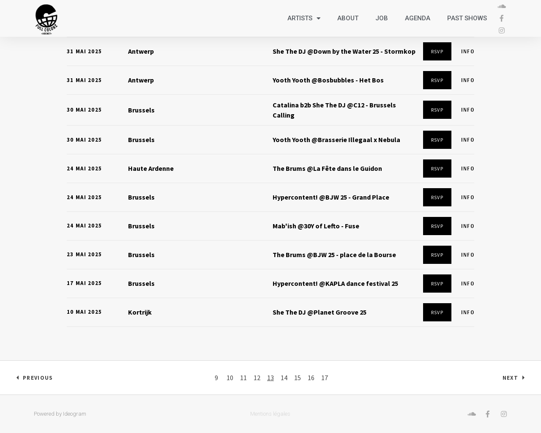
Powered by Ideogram (60, 414)
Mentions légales (270, 414)
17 (324, 377)
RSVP (437, 51)
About (347, 18)
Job (381, 18)
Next (510, 377)
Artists (303, 18)
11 (243, 377)
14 (284, 377)
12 (257, 377)
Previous (38, 377)
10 (230, 377)
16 (311, 377)
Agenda (417, 18)
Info (467, 51)
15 (297, 377)
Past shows (467, 18)
